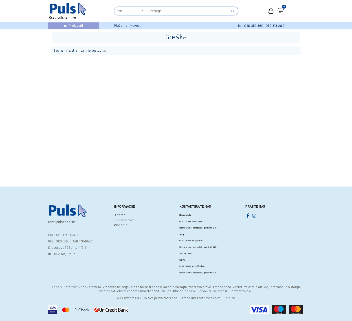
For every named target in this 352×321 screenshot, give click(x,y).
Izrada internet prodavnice (201, 298)
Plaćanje (120, 26)
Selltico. (230, 298)
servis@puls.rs (198, 266)
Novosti (136, 26)
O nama (119, 215)
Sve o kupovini (124, 220)
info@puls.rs (197, 241)
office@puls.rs (198, 221)
